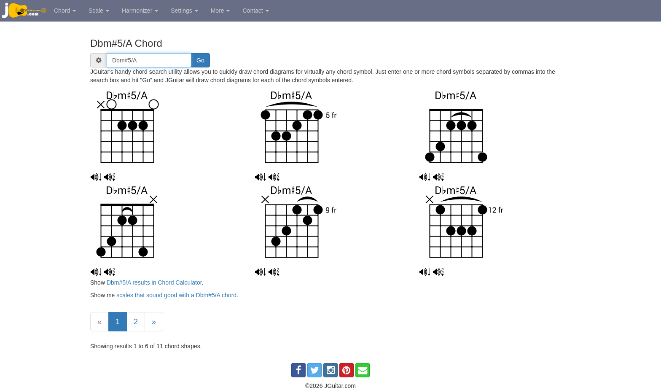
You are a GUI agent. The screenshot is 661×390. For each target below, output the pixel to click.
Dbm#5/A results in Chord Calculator (154, 282)
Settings (184, 10)
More (220, 10)
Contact (255, 10)
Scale (99, 10)
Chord (65, 10)
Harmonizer (140, 10)
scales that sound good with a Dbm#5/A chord (176, 295)
